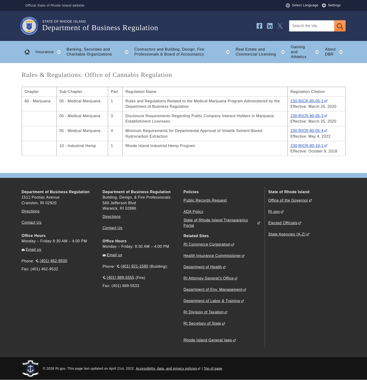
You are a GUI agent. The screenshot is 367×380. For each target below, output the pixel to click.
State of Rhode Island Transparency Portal (216, 223)
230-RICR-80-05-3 (307, 116)
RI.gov (274, 212)
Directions (112, 217)
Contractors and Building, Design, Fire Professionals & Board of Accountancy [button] (183, 52)
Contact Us (32, 222)
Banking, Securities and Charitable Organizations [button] (99, 52)
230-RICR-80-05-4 (307, 131)
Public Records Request (205, 200)
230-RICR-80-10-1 (307, 146)
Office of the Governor (288, 200)
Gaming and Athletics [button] (306, 52)
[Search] (311, 26)
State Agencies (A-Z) (287, 234)
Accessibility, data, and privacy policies (166, 368)
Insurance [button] (49, 52)
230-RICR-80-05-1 (307, 101)
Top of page (213, 368)
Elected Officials (283, 223)
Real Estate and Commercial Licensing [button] (262, 52)
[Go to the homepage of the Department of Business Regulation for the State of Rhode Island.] (32, 25)
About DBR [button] (335, 52)
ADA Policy (194, 212)
